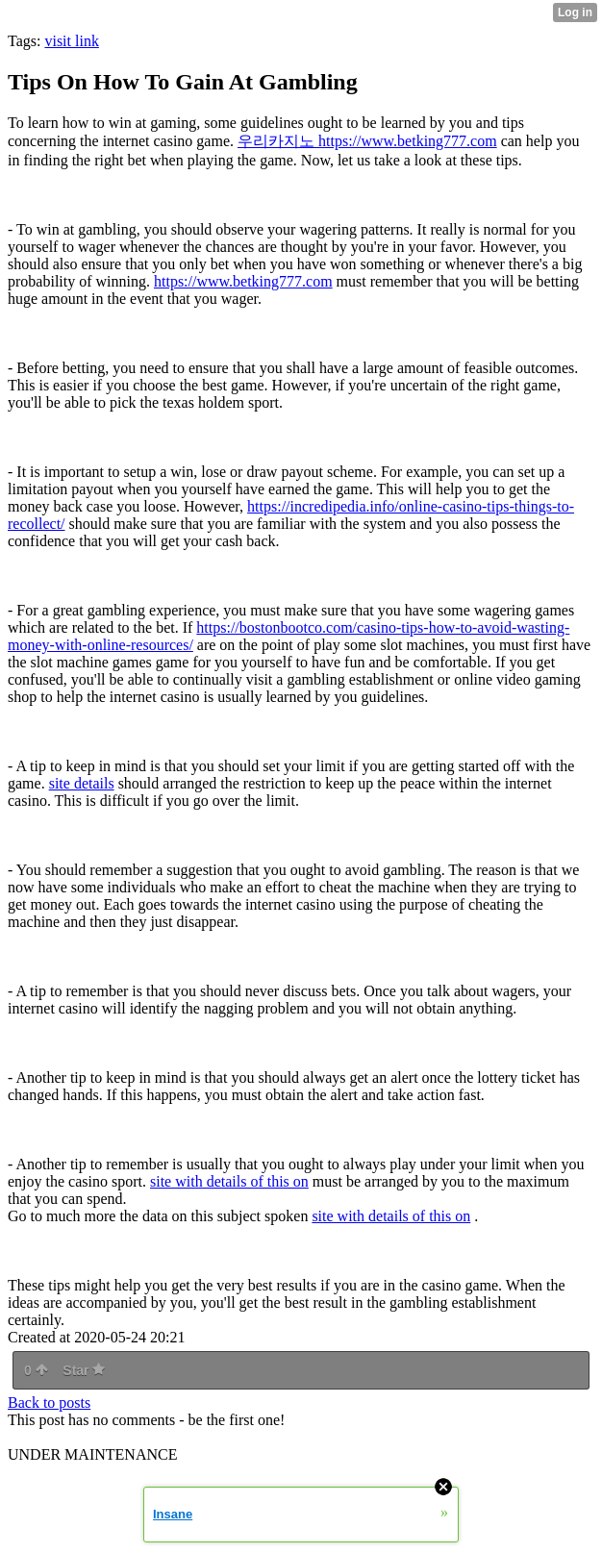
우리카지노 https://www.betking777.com (367, 141)
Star (84, 1370)
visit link (71, 41)
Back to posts (49, 1402)
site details (81, 783)
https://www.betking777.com (243, 281)
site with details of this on (229, 1181)
